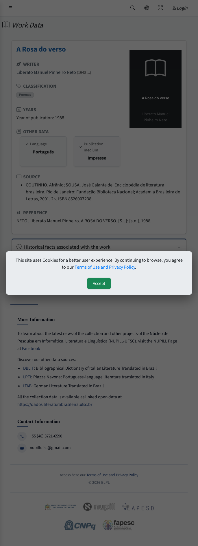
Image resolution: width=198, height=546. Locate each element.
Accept (99, 283)
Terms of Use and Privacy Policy (105, 267)
